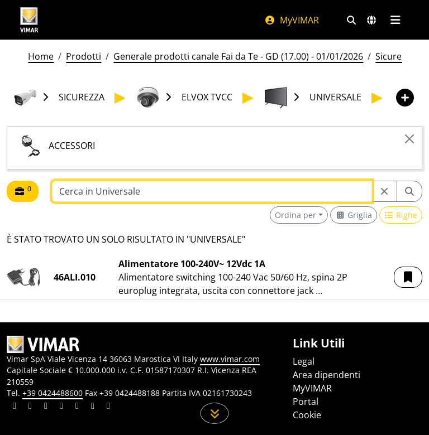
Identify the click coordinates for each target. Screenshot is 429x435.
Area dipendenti (326, 375)
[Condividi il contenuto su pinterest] (45, 407)
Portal (305, 401)
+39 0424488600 (52, 393)
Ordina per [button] (295, 215)
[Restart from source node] (384, 191)
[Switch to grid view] (353, 215)
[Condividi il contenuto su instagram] (61, 407)
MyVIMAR (291, 20)
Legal (303, 361)
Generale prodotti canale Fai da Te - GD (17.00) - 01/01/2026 (238, 56)
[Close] (409, 139)
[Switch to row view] (401, 215)
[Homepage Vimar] (29, 19)
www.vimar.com (230, 359)
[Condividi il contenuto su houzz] (92, 407)
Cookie (307, 415)
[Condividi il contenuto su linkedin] (14, 407)
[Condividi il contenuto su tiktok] (108, 407)
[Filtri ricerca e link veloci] (351, 20)
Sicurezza (395, 56)
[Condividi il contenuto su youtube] (77, 407)
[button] (408, 277)
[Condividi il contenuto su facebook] (30, 407)
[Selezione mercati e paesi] (371, 20)
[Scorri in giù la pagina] (215, 413)
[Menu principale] (395, 20)
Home (41, 56)
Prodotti (83, 56)
